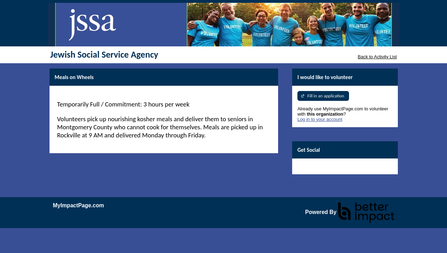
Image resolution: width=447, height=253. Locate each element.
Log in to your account (319, 119)
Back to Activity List (377, 56)
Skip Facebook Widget (320, 166)
